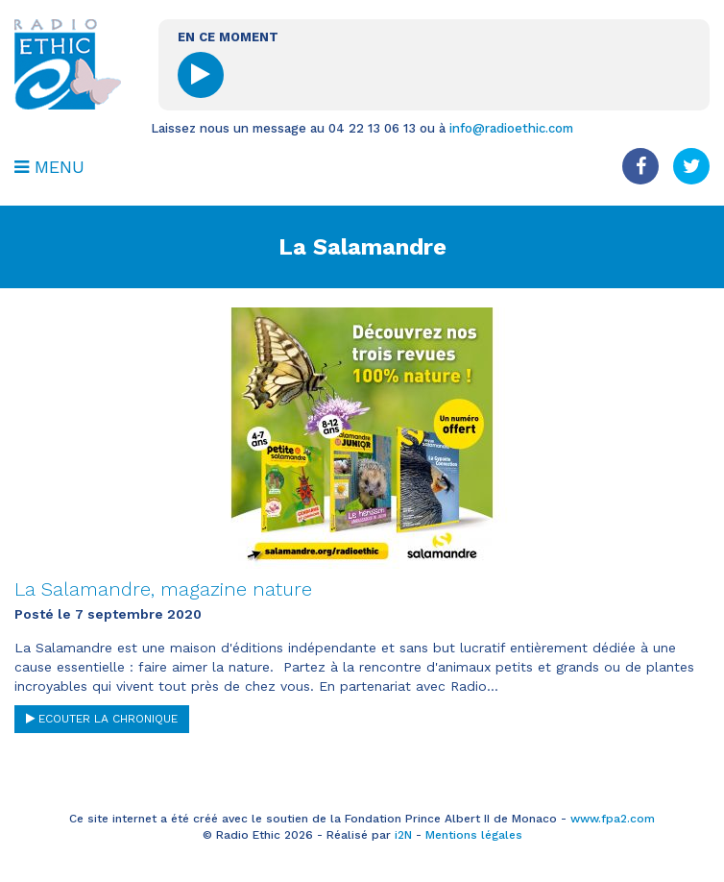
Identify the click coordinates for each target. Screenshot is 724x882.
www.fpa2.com (612, 818)
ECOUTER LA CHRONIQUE (102, 718)
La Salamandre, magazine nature (163, 588)
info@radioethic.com (511, 128)
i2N (403, 835)
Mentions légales (473, 835)
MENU (49, 167)
